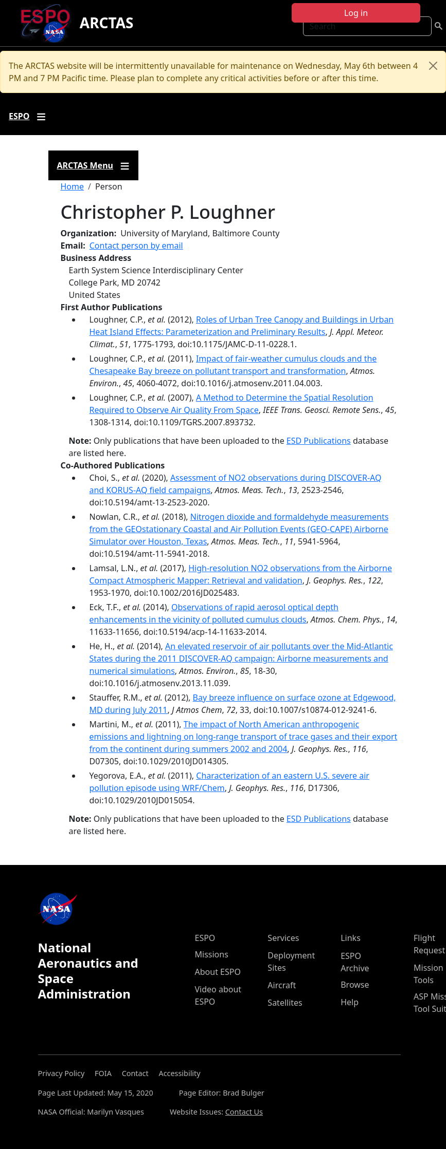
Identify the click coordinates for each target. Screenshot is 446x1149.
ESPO (205, 938)
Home (72, 186)
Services (283, 938)
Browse (355, 984)
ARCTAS (107, 22)
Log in (356, 12)
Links (351, 938)
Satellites (284, 1002)
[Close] (433, 65)
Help (350, 1002)
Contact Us (244, 1112)
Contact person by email (136, 245)
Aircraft (281, 985)
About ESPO (218, 971)
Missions (211, 954)
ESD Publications (319, 440)
